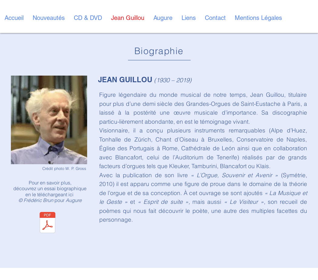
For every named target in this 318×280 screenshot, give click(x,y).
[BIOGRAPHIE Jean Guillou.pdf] (47, 223)
